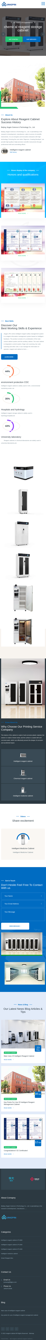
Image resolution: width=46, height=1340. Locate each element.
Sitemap (31, 1333)
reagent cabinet (10, 1052)
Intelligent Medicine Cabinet (23, 848)
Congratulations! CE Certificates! (16, 1150)
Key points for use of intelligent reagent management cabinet (19, 1315)
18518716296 (8, 1288)
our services (31, 39)
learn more (9, 357)
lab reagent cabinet (16, 1338)
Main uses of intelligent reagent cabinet (19, 1056)
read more (23, 213)
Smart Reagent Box (7, 1258)
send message (15, 926)
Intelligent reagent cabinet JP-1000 (11, 1249)
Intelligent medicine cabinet (9, 1253)
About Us (9, 115)
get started (14, 39)
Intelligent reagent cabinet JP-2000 (11, 1244)
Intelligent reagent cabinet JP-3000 (11, 1240)
